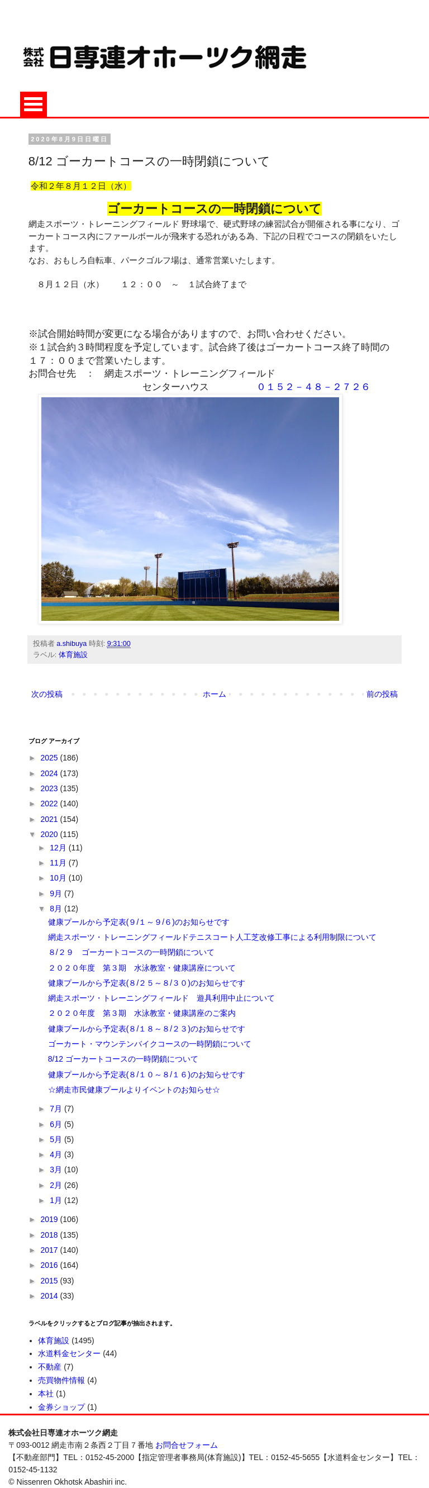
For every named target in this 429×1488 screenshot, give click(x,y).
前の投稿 (382, 694)
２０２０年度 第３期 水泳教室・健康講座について (142, 967)
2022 (50, 803)
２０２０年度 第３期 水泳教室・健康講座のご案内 (142, 1013)
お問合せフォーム (186, 1445)
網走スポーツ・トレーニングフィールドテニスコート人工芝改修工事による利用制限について (212, 937)
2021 (50, 819)
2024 (50, 773)
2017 (50, 1249)
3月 (57, 1169)
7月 (57, 1108)
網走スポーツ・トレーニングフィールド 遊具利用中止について (161, 997)
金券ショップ (61, 1407)
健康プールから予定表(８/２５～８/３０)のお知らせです (146, 982)
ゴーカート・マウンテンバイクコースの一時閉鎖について (149, 1043)
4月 (57, 1154)
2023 (50, 788)
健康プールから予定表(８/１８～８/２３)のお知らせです (146, 1028)
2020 (50, 834)
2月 (57, 1185)
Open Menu (33, 104)
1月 (57, 1200)
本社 (46, 1393)
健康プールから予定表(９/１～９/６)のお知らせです (139, 921)
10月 (59, 877)
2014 (50, 1295)
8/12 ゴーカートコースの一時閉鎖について (123, 1058)
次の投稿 (47, 694)
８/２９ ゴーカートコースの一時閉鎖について (131, 952)
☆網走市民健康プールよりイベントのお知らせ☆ (134, 1089)
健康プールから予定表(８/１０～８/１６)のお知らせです (146, 1074)
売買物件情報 (61, 1380)
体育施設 (73, 655)
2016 (50, 1265)
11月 (59, 862)
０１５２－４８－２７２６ (313, 387)
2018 (50, 1234)
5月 (57, 1139)
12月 (59, 847)
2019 (50, 1219)
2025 (50, 757)
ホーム (214, 694)
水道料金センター (69, 1353)
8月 (57, 908)
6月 (57, 1124)
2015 (50, 1280)
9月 (57, 893)
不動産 (49, 1366)
